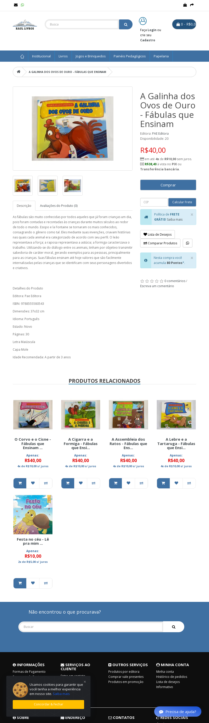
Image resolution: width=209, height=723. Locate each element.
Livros (63, 56)
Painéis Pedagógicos (130, 56)
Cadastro (147, 40)
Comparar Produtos (160, 243)
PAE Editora (160, 133)
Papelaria (161, 56)
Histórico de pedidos (171, 677)
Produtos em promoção (125, 682)
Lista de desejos (168, 682)
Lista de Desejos (157, 234)
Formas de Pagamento (29, 671)
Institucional (41, 56)
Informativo (164, 687)
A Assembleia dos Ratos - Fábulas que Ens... (128, 443)
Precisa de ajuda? (177, 711)
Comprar (168, 184)
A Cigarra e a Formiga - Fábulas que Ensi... (81, 443)
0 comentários (174, 281)
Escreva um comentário (157, 286)
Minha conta (165, 671)
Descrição (24, 206)
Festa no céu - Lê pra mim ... (33, 541)
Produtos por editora (123, 671)
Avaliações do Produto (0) (58, 206)
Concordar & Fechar (48, 704)
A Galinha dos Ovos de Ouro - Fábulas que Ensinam (67, 72)
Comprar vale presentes (125, 677)
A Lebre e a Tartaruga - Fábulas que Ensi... (176, 443)
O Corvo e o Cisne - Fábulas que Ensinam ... (33, 443)
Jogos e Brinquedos (91, 56)
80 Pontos (174, 263)
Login (152, 30)
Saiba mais (174, 219)
